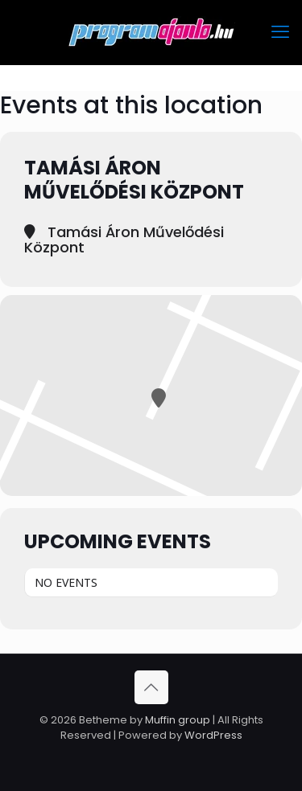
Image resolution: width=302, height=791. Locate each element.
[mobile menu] (280, 32)
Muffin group (177, 719)
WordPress (213, 735)
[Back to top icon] (151, 687)
